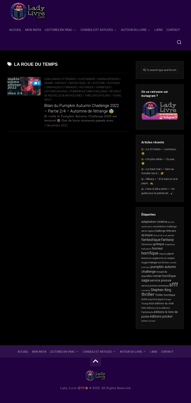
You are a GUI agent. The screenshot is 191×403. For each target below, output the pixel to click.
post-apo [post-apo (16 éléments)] (145, 267)
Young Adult (52, 99)
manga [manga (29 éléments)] (153, 262)
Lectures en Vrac (58, 30)
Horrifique (103, 87)
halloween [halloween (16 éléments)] (146, 249)
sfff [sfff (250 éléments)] (173, 285)
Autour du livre (134, 30)
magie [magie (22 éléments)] (144, 262)
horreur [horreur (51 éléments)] (157, 248)
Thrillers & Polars (97, 95)
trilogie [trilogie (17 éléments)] (167, 299)
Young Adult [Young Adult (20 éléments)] (147, 303)
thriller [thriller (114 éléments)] (147, 294)
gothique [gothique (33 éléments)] (158, 244)
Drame (48, 83)
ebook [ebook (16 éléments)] (156, 235)
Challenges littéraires (60, 79)
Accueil (15, 30)
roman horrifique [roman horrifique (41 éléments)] (164, 276)
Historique (86, 87)
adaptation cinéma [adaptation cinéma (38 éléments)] (154, 221)
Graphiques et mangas (61, 87)
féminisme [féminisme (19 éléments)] (147, 244)
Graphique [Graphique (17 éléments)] (170, 244)
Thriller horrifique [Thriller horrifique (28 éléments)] (165, 295)
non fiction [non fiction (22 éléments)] (163, 262)
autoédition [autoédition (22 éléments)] (159, 226)
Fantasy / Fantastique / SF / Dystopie (80, 83)
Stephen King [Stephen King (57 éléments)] (161, 290)
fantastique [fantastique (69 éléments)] (151, 239)
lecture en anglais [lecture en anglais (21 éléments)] (150, 258)
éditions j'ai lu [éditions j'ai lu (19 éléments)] (154, 308)
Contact (173, 30)
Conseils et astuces (97, 30)
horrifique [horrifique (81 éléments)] (149, 253)
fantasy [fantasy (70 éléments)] (167, 239)
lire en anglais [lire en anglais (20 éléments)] (167, 258)
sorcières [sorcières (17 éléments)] (145, 290)
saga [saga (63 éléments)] (145, 280)
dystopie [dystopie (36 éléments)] (147, 235)
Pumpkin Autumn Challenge (88, 91)
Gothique (113, 83)
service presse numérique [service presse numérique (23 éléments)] (155, 285)
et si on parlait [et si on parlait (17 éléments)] (167, 235)
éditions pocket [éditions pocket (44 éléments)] (161, 316)
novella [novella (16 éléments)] (172, 262)
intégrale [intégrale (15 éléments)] (163, 254)
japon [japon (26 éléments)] (170, 253)
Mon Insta (33, 30)
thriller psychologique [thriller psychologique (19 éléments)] (152, 299)
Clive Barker (86, 79)
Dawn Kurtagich (108, 79)
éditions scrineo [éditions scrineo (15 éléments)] (148, 321)
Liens (159, 30)
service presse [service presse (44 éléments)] (160, 280)
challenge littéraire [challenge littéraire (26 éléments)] (165, 230)
